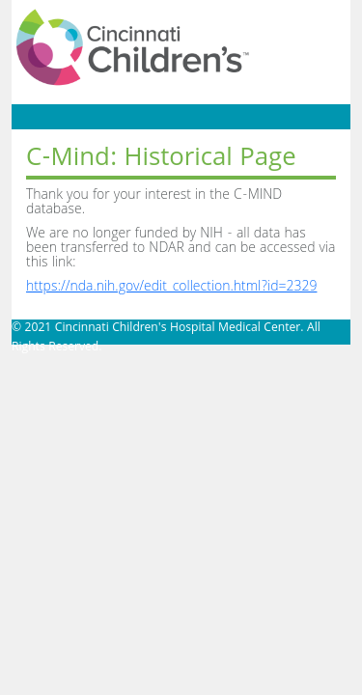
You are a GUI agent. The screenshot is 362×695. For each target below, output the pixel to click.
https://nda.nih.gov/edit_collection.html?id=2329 (171, 287)
